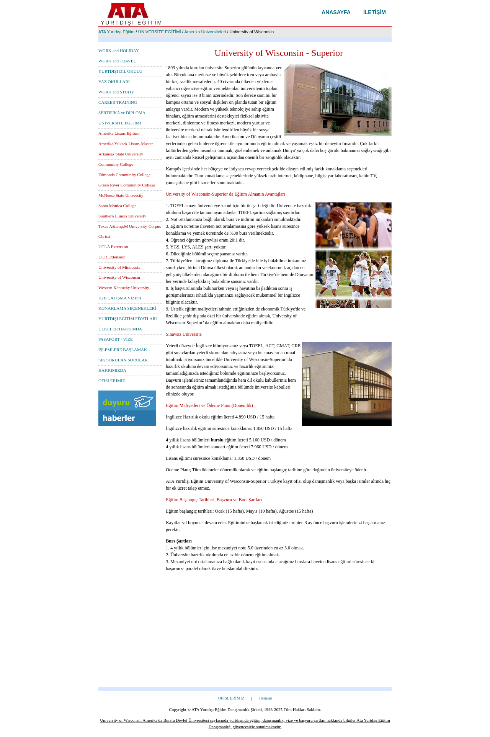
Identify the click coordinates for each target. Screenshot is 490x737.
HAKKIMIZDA (112, 370)
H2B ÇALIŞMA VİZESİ (119, 298)
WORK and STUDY (116, 92)
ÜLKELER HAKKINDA (120, 329)
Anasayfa (336, 12)
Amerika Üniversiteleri (205, 31)
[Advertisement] (245, 633)
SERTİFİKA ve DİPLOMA (121, 112)
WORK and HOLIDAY (118, 50)
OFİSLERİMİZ (111, 380)
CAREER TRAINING (117, 102)
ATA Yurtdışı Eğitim (116, 31)
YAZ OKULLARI (114, 81)
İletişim (374, 12)
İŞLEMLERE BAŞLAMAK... (124, 349)
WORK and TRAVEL (117, 61)
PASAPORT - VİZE (115, 339)
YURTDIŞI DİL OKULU (120, 71)
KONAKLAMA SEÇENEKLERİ (127, 308)
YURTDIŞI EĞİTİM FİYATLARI (127, 318)
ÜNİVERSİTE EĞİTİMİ (159, 31)
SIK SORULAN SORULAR (123, 360)
